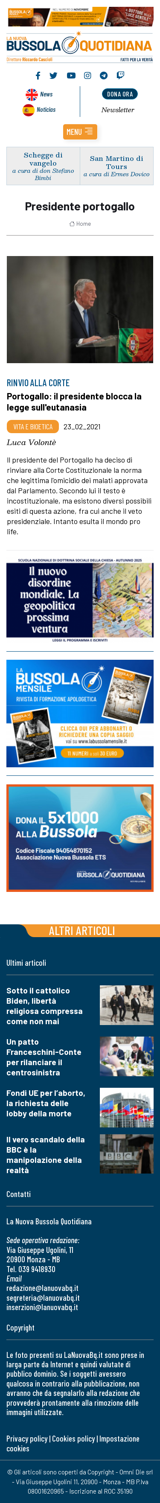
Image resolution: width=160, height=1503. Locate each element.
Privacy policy (26, 1438)
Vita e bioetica (32, 426)
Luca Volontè (31, 442)
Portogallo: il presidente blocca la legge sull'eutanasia (74, 401)
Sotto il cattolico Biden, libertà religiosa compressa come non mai (44, 1005)
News (46, 94)
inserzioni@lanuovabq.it (42, 1307)
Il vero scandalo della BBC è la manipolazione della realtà (45, 1154)
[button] (80, 131)
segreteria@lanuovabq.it (43, 1297)
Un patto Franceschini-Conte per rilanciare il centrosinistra (43, 1057)
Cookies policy (73, 1438)
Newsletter (118, 110)
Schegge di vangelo (43, 158)
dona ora (120, 94)
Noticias (46, 109)
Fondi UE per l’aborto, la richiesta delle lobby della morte (45, 1103)
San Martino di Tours (116, 162)
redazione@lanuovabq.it (42, 1288)
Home (80, 223)
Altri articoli (82, 930)
